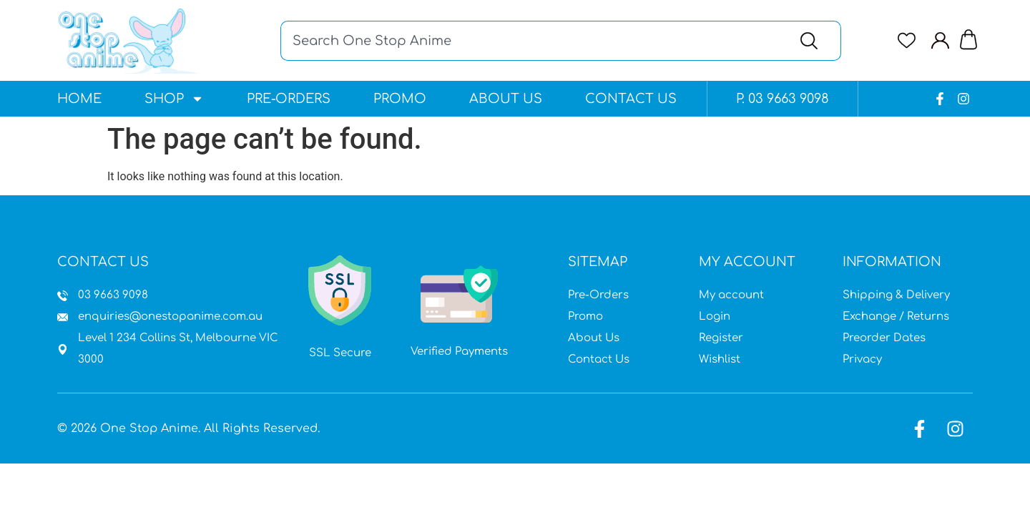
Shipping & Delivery (896, 295)
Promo (399, 99)
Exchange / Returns (896, 316)
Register (721, 338)
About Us (505, 99)
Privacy (862, 359)
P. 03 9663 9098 (782, 99)
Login (714, 316)
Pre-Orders (288, 99)
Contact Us (631, 99)
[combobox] (531, 41)
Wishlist (719, 359)
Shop (174, 98)
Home (79, 99)
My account (731, 295)
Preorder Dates (884, 338)
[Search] (812, 41)
